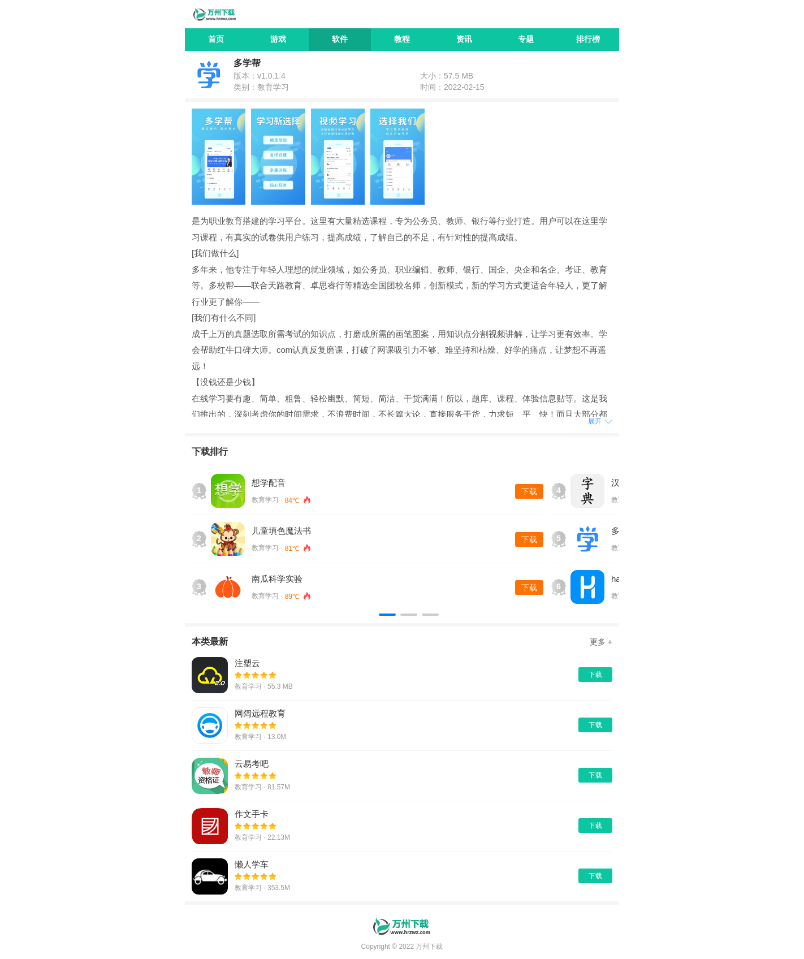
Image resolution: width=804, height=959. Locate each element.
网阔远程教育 (260, 713)
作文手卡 (252, 814)
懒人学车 (252, 864)
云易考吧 (252, 763)
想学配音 (269, 482)
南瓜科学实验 (277, 579)
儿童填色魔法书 (281, 530)
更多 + (601, 641)
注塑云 (247, 663)
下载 (529, 491)
